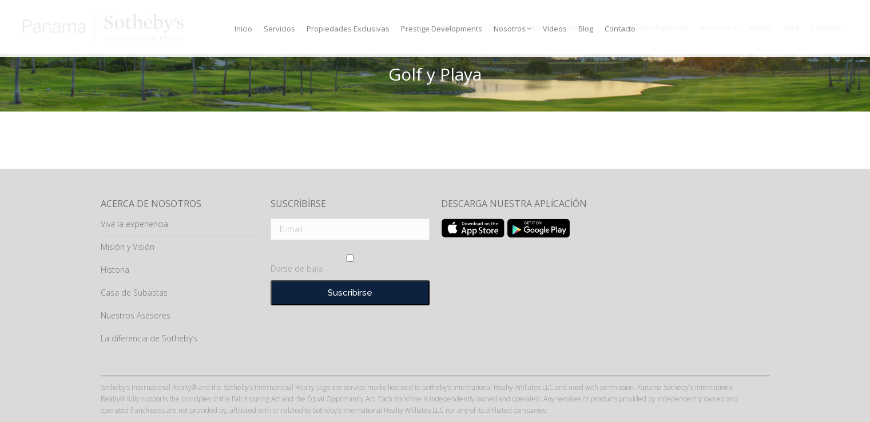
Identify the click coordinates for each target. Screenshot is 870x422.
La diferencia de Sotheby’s (149, 338)
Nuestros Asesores (135, 315)
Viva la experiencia (134, 223)
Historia (115, 269)
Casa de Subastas (134, 292)
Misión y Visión (127, 246)
